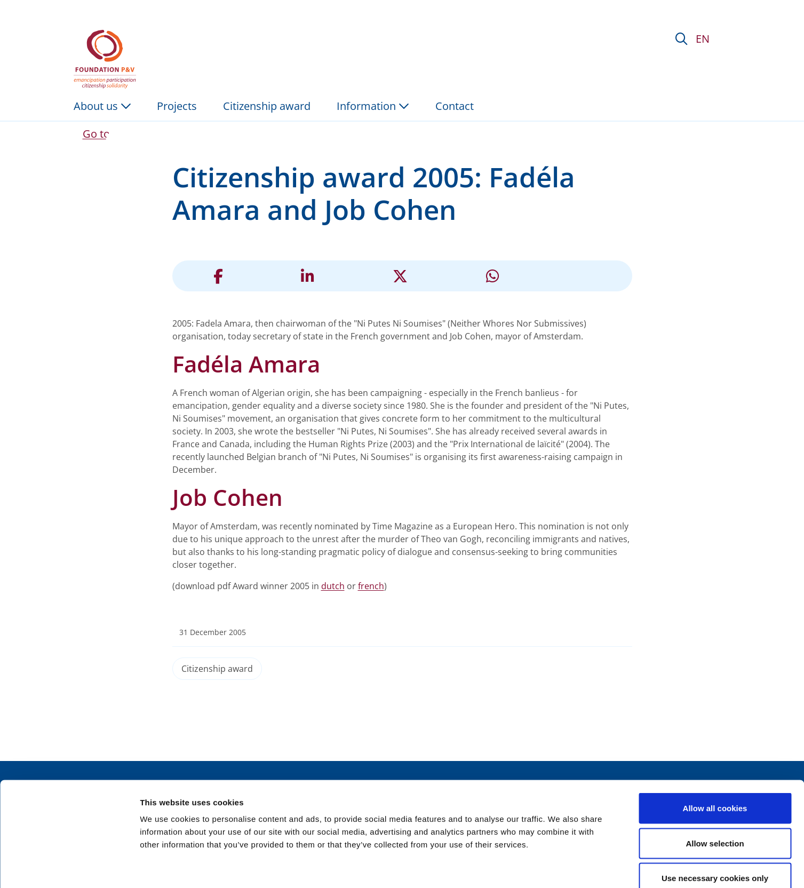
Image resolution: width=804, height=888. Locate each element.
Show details (560, 866)
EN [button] (703, 38)
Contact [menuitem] (454, 106)
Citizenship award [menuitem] (267, 106)
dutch (333, 586)
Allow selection (715, 783)
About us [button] (102, 106)
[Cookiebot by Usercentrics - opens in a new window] (69, 867)
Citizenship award (217, 669)
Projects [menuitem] (177, 106)
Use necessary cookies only (715, 817)
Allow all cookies (715, 747)
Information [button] (373, 106)
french (371, 586)
